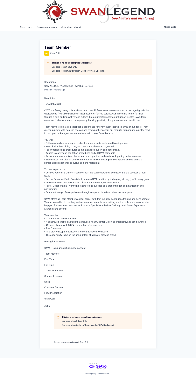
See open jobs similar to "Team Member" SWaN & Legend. (78, 71)
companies (47, 27)
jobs (26, 27)
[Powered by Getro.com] (98, 366)
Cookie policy (103, 374)
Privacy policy (90, 374)
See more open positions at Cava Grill (71, 342)
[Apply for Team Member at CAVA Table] (47, 305)
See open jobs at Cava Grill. (64, 67)
